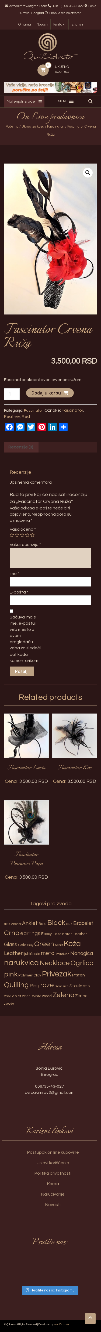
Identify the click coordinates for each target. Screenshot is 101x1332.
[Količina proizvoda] (12, 394)
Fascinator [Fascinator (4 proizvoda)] (62, 934)
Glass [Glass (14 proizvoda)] (10, 944)
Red (26, 416)
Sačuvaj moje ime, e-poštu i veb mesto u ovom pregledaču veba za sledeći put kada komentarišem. (25, 639)
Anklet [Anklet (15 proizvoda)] (30, 923)
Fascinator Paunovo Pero (26, 859)
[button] (62, 101)
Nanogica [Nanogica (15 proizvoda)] (81, 953)
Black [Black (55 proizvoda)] (56, 922)
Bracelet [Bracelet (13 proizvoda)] (83, 923)
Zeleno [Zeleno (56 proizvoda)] (63, 994)
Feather (12, 416)
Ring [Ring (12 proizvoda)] (34, 985)
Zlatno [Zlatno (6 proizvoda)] (81, 996)
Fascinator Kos (75, 768)
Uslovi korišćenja (53, 1163)
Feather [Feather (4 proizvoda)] (80, 934)
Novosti (42, 24)
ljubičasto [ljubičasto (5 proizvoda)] (31, 954)
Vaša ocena (23, 529)
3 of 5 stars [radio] (22, 535)
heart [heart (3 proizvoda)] (59, 945)
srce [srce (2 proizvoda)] (66, 986)
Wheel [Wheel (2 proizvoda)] (26, 996)
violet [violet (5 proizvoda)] (16, 996)
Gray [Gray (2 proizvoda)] (30, 945)
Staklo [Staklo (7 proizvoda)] (75, 986)
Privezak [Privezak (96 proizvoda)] (56, 974)
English (77, 24)
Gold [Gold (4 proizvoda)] (22, 945)
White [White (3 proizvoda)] (36, 996)
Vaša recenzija (25, 544)
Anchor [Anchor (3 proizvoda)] (16, 924)
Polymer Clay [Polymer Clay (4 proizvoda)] (29, 975)
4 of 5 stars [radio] (27, 535)
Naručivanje (53, 1194)
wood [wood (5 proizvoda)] (47, 996)
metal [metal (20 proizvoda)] (48, 953)
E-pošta (19, 592)
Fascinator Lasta (26, 768)
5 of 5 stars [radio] (32, 535)
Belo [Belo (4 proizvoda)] (43, 924)
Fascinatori (55, 126)
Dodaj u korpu (46, 393)
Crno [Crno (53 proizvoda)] (11, 932)
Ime (14, 573)
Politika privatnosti (52, 1173)
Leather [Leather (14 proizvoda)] (13, 953)
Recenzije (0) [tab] (20, 447)
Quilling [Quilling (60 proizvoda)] (16, 985)
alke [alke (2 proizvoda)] (7, 923)
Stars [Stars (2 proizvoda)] (86, 986)
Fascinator (72, 410)
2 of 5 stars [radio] (17, 535)
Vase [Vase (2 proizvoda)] (7, 996)
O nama (24, 24)
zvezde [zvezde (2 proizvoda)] (9, 1003)
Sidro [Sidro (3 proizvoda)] (58, 986)
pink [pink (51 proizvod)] (11, 974)
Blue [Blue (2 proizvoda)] (69, 923)
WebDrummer (61, 1324)
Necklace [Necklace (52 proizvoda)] (55, 963)
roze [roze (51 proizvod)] (47, 985)
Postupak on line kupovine (53, 1152)
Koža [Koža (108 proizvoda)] (72, 944)
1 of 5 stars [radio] (12, 535)
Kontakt (59, 24)
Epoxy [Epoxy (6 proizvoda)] (46, 934)
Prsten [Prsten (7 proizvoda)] (78, 975)
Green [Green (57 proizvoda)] (44, 943)
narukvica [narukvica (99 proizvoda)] (21, 963)
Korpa (53, 1184)
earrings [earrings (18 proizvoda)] (30, 933)
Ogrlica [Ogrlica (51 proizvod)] (82, 963)
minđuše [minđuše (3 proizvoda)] (62, 954)
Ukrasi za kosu (33, 126)
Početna (12, 126)
